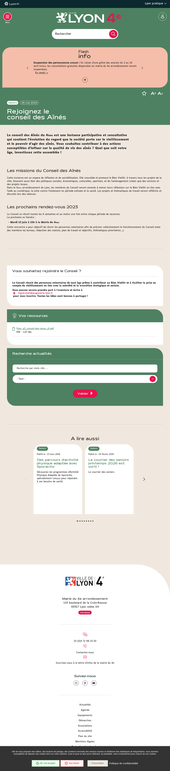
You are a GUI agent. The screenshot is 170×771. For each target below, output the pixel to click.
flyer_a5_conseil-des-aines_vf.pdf (35, 352)
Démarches (85, 721)
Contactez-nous (85, 652)
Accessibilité (85, 731)
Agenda (85, 710)
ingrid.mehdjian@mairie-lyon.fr (35, 317)
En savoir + (41, 73)
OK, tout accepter (45, 763)
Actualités (85, 705)
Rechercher (63, 33)
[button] (27, 67)
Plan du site (85, 736)
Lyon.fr (14, 4)
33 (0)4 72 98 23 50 (85, 641)
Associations (85, 726)
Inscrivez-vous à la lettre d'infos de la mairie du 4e (85, 663)
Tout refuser (72, 763)
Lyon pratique (156, 3)
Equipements (85, 715)
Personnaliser (98, 763)
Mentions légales (85, 741)
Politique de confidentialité (123, 763)
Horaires (85, 612)
